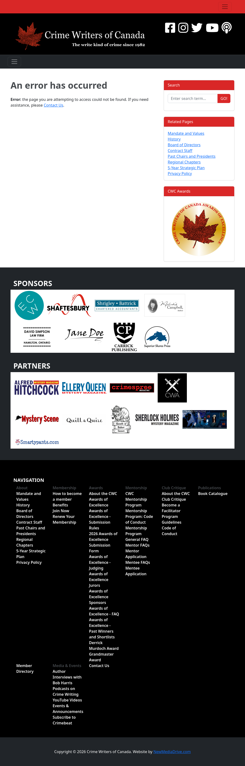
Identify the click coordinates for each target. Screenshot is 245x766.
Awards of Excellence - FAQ (104, 611)
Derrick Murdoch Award (104, 645)
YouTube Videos (67, 700)
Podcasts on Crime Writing (65, 691)
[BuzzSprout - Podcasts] (227, 27)
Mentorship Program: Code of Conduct (139, 516)
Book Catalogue (213, 493)
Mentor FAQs (137, 545)
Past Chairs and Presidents (192, 156)
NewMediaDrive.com (172, 751)
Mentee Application (135, 570)
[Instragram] (183, 27)
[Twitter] (197, 27)
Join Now (61, 510)
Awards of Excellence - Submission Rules (100, 519)
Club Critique (174, 487)
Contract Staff (180, 150)
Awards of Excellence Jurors (98, 579)
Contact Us (53, 105)
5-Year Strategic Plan (186, 167)
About (22, 487)
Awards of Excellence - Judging (100, 562)
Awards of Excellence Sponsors (98, 596)
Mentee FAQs (137, 562)
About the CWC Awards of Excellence (103, 499)
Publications (209, 487)
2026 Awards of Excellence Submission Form (103, 542)
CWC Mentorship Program (136, 499)
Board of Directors (184, 144)
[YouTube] (212, 27)
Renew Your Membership (64, 519)
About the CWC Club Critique (176, 496)
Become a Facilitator (171, 507)
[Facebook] (170, 27)
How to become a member (67, 496)
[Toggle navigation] (225, 6)
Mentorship (136, 487)
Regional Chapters (184, 162)
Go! (224, 98)
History (174, 139)
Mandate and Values (186, 133)
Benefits (60, 505)
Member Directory (24, 668)
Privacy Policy (180, 173)
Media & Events (67, 665)
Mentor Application (135, 553)
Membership (64, 487)
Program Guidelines (171, 519)
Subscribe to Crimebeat (64, 720)
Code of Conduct (169, 530)
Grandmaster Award (101, 657)
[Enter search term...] (193, 98)
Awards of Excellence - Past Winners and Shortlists (102, 628)
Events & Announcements (68, 708)
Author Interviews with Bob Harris (67, 677)
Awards (96, 487)
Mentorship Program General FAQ (137, 533)
